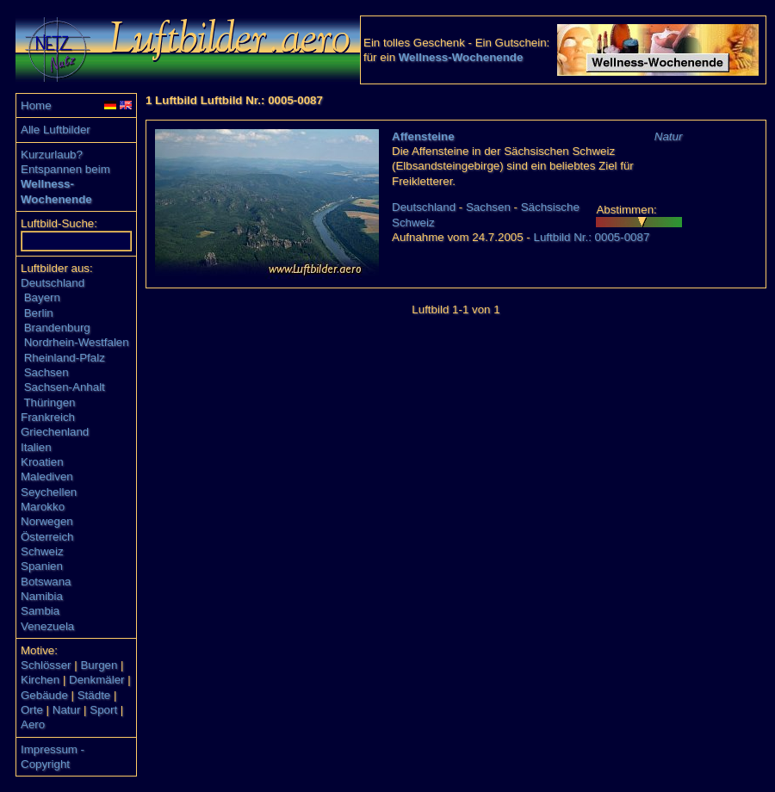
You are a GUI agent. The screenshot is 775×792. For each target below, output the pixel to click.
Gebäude (44, 695)
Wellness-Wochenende (461, 57)
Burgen (98, 665)
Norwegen (47, 521)
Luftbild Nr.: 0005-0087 (591, 237)
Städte (94, 695)
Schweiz (42, 551)
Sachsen (46, 372)
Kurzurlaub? (52, 154)
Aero (33, 724)
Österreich (47, 536)
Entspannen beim (65, 169)
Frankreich (48, 417)
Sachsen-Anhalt (64, 387)
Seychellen (49, 492)
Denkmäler (96, 679)
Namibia (42, 596)
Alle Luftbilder (55, 129)
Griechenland (55, 431)
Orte (32, 709)
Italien (36, 447)
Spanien (42, 566)
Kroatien (42, 461)
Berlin (38, 312)
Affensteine (423, 136)
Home (36, 105)
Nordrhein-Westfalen (76, 342)
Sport (103, 709)
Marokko (43, 506)
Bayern (42, 297)
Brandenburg (57, 327)
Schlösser (46, 665)
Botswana (46, 581)
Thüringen (49, 402)
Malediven (47, 476)
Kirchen (40, 679)
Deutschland (52, 282)
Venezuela (47, 626)
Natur (67, 709)
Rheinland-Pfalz (64, 357)
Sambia (40, 610)
